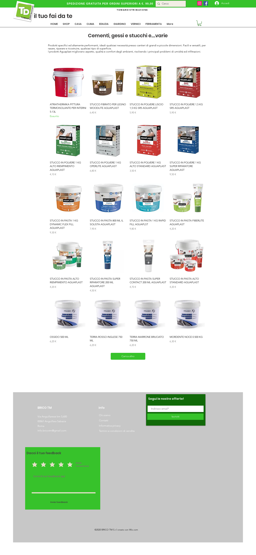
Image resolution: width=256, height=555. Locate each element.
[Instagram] (199, 3)
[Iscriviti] (175, 416)
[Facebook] (205, 3)
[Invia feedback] (59, 502)
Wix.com (133, 529)
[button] (78, 24)
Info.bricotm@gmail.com (52, 430)
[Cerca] (170, 4)
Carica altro (128, 356)
